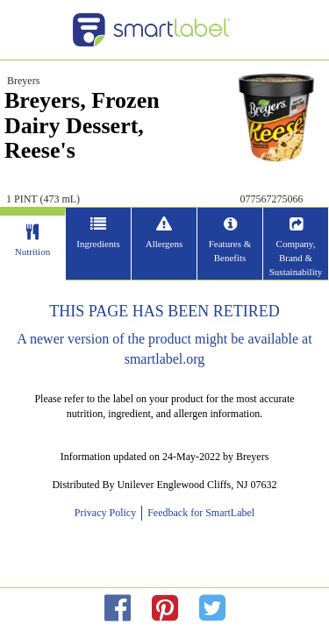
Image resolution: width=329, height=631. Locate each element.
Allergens (164, 243)
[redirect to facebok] (117, 609)
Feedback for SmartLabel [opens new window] (199, 513)
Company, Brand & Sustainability (296, 257)
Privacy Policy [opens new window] (108, 513)
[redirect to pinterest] (165, 609)
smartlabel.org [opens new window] (165, 358)
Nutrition (32, 251)
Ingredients (97, 243)
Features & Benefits (230, 250)
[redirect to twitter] (212, 609)
